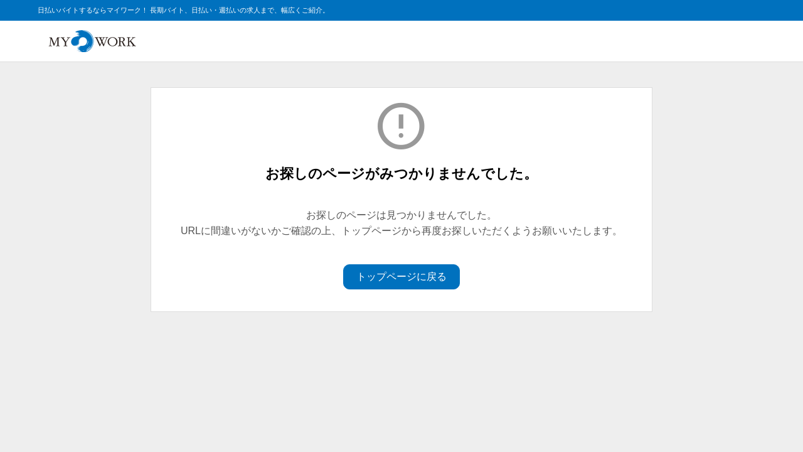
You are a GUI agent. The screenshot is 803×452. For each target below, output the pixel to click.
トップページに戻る (401, 276)
